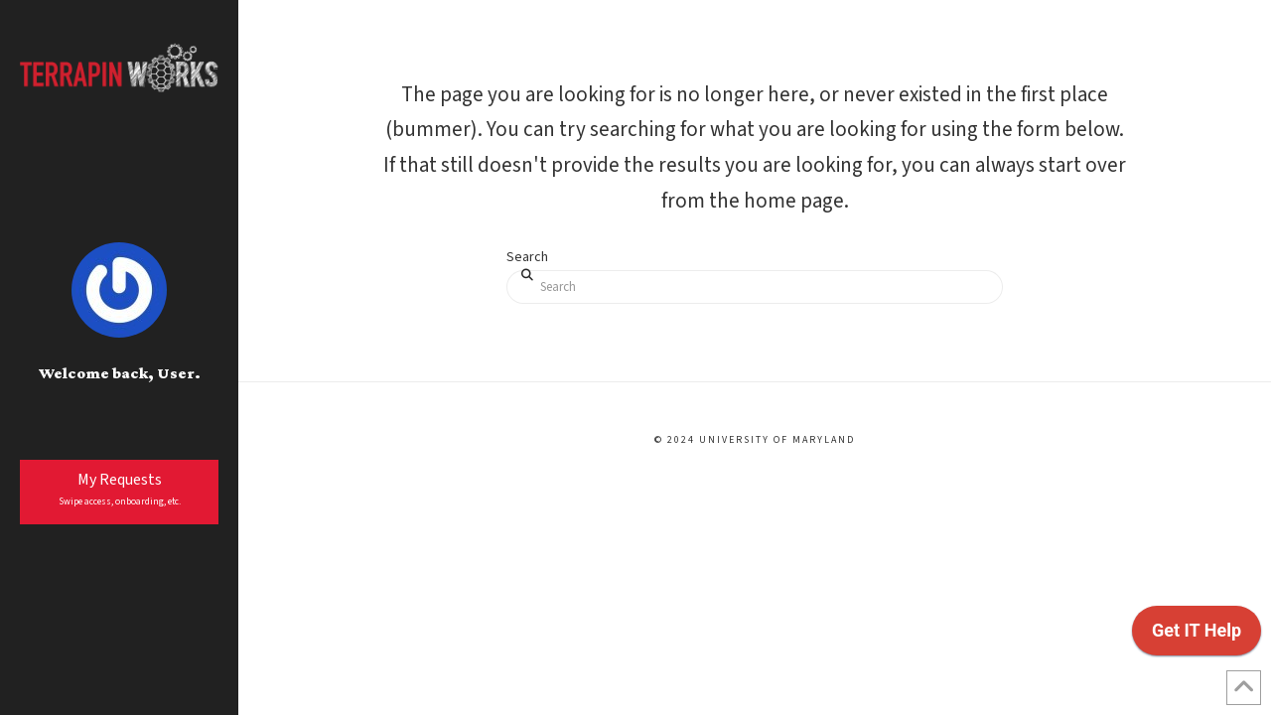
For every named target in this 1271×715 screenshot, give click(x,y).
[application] (1196, 635)
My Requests (120, 489)
